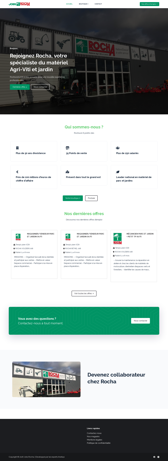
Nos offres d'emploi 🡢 (150, 4)
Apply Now (21, 272)
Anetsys (61, 457)
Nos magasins (93, 436)
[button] (20, 87)
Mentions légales (94, 440)
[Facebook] (154, 457)
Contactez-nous (94, 433)
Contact (98, 4)
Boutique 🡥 (83, 4)
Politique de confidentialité (98, 443)
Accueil (69, 4)
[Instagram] (158, 457)
